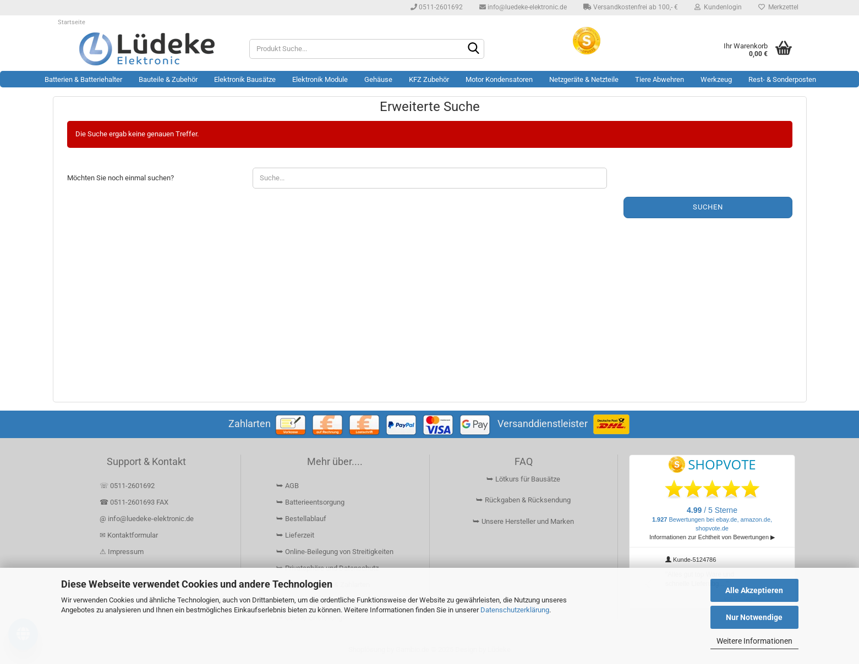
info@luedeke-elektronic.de (523, 7)
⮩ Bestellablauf (301, 518)
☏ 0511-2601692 (127, 486)
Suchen (708, 207)
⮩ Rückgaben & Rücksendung (523, 500)
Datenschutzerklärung (514, 610)
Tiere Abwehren (659, 79)
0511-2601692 (437, 7)
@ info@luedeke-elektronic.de (147, 518)
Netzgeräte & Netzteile (584, 79)
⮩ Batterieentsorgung (310, 502)
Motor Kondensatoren (499, 79)
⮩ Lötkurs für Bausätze (523, 479)
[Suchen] (473, 49)
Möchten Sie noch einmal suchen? (120, 178)
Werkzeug (716, 79)
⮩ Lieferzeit (295, 535)
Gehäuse (378, 79)
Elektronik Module (320, 79)
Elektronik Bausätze (245, 79)
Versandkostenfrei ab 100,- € (630, 7)
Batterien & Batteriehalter (83, 79)
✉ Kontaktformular (129, 535)
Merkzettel (778, 7)
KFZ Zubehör (429, 79)
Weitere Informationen (754, 641)
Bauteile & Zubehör (168, 79)
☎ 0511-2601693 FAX (135, 502)
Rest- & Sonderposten (782, 79)
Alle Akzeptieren (754, 590)
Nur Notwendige (754, 617)
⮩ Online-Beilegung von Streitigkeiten (334, 551)
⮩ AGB (287, 486)
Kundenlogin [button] (718, 7)
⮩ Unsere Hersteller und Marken (523, 521)
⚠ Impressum (122, 551)
